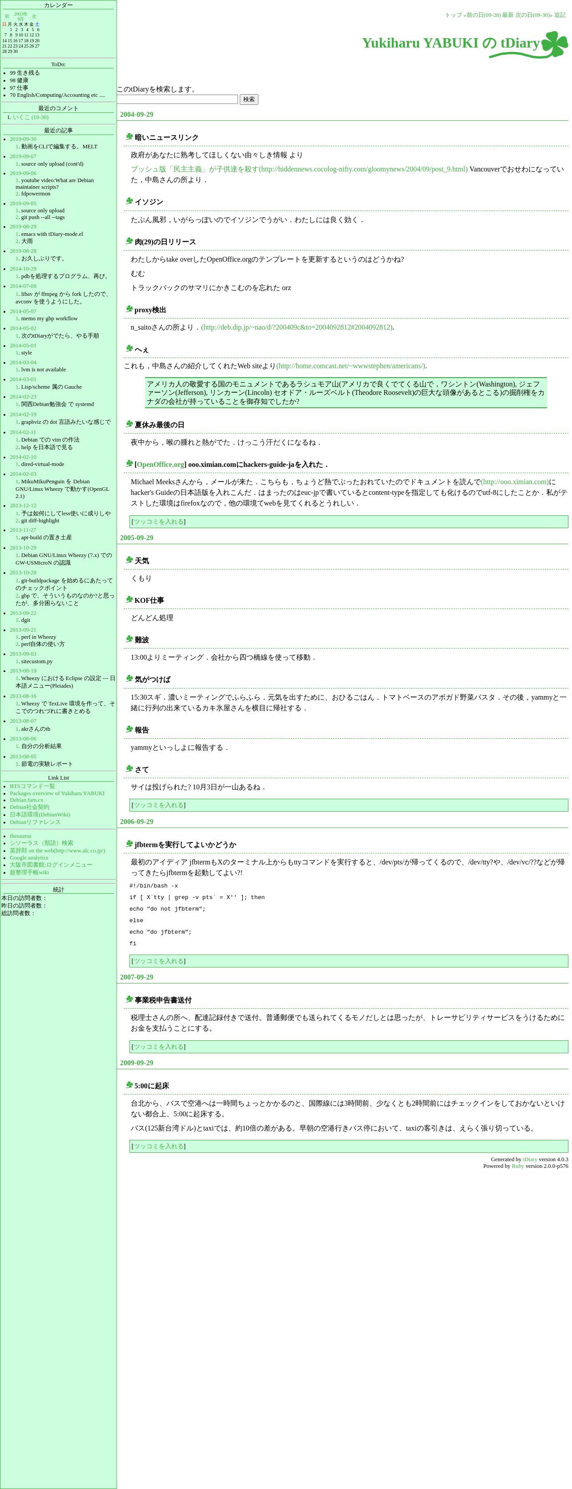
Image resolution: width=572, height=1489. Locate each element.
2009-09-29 (136, 1063)
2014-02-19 (23, 414)
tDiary (530, 1159)
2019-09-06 (23, 173)
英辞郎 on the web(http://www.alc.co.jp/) (57, 851)
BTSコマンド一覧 (32, 786)
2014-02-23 (23, 397)
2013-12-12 (23, 505)
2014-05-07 (23, 311)
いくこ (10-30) (31, 117)
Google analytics (29, 858)
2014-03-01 (23, 379)
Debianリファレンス (35, 822)
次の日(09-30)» (534, 15)
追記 (560, 15)
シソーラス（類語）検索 (41, 843)
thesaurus (20, 836)
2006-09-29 (136, 821)
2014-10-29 (23, 269)
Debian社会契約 (29, 807)
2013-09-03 (23, 654)
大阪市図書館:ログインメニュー (51, 865)
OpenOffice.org (160, 464)
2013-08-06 (23, 739)
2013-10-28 (23, 572)
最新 (508, 15)
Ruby (518, 1166)
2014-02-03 (23, 474)
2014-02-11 (23, 432)
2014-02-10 (23, 457)
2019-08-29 (23, 226)
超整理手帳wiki (29, 872)
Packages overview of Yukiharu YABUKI (57, 793)
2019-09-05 (23, 203)
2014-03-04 (23, 362)
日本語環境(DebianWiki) (40, 815)
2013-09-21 (23, 630)
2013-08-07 (23, 721)
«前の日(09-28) (482, 15)
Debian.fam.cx (26, 800)
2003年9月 (21, 16)
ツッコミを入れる (159, 521)
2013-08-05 (23, 756)
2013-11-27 (23, 530)
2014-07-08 (23, 286)
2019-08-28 (23, 251)
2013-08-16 (23, 696)
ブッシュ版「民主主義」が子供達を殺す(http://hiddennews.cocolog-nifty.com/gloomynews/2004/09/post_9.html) (299, 169)
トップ (453, 15)
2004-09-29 (136, 114)
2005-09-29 (136, 537)
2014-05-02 (23, 328)
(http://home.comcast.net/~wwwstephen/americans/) (350, 366)
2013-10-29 (23, 548)
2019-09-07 (23, 156)
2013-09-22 (23, 613)
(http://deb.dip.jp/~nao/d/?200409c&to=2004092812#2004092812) (296, 327)
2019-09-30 (23, 139)
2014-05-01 (23, 345)
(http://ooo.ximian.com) (515, 482)
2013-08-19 (23, 671)
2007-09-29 (136, 977)
